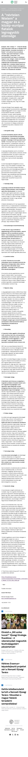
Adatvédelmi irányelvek (9, 729)
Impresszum (19, 728)
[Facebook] (10, 734)
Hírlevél (22, 729)
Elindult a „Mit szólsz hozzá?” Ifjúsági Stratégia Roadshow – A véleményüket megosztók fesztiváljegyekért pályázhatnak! (13, 639)
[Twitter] (12, 734)
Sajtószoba (7, 728)
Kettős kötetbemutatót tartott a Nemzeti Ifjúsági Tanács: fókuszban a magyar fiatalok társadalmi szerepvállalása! (13, 696)
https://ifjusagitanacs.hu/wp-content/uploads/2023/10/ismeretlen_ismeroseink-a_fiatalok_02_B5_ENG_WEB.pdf (14, 578)
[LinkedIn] (17, 734)
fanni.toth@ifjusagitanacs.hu (8, 598)
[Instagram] (15, 734)
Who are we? (14, 731)
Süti (17, 729)
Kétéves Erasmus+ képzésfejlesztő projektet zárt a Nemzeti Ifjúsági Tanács (13, 668)
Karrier (13, 728)
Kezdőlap (3, 8)
